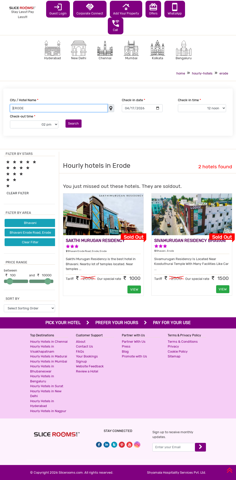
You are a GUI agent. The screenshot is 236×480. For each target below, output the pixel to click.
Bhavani (30, 223)
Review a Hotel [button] (87, 371)
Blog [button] (125, 351)
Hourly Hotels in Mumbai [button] (48, 361)
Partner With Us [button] (134, 341)
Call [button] (115, 25)
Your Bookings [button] (87, 356)
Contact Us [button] (84, 346)
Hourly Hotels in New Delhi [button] (45, 393)
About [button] (80, 341)
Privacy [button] (173, 346)
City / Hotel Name (24, 100)
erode (223, 73)
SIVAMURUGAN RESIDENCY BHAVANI (190, 240)
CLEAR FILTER (18, 193)
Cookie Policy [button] (178, 351)
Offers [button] (153, 9)
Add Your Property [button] (126, 9)
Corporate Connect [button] (89, 9)
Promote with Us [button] (134, 356)
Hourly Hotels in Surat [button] (46, 386)
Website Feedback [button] (90, 366)
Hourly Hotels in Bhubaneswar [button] (42, 368)
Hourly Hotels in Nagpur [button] (48, 411)
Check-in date (133, 100)
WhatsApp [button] (175, 9)
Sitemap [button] (174, 356)
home (180, 73)
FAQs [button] (80, 351)
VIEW (134, 289)
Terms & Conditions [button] (183, 341)
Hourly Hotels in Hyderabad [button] (42, 403)
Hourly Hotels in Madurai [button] (48, 356)
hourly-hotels (202, 73)
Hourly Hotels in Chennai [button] (49, 341)
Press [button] (126, 346)
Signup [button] (81, 361)
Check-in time (189, 100)
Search (73, 123)
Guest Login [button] (58, 9)
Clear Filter (30, 242)
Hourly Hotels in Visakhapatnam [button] (42, 348)
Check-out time (22, 116)
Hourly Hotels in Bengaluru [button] (42, 378)
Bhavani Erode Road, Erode (30, 232)
